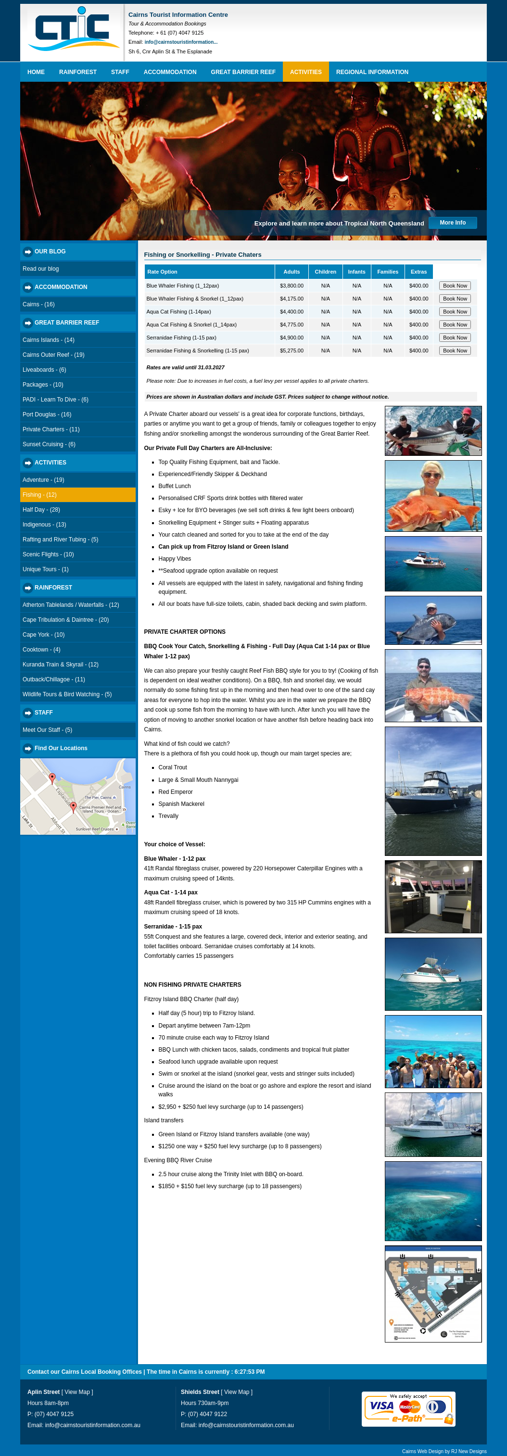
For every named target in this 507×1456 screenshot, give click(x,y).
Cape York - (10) (43, 634)
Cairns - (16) (39, 304)
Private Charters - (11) (51, 429)
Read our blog (41, 268)
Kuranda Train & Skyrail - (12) (61, 664)
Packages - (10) (43, 384)
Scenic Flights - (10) (48, 554)
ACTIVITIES (306, 72)
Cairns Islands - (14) (49, 340)
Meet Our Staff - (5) (47, 730)
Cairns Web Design (423, 1451)
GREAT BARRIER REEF (243, 72)
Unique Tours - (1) (46, 569)
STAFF (120, 72)
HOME (36, 72)
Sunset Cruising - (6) (49, 444)
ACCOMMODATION (170, 72)
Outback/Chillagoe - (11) (54, 679)
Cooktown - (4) (42, 649)
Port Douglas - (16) (47, 414)
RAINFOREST (78, 72)
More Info (453, 222)
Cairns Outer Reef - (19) (54, 354)
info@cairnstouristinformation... (181, 42)
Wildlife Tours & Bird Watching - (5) (67, 694)
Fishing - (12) (40, 494)
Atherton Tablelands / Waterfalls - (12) (71, 605)
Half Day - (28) (41, 509)
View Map (76, 1392)
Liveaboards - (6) (44, 369)
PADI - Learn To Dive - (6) (56, 399)
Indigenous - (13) (44, 524)
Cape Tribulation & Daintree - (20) (66, 619)
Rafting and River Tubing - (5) (60, 539)
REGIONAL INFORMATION (372, 72)
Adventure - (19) (43, 480)
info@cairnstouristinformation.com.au (92, 1425)
